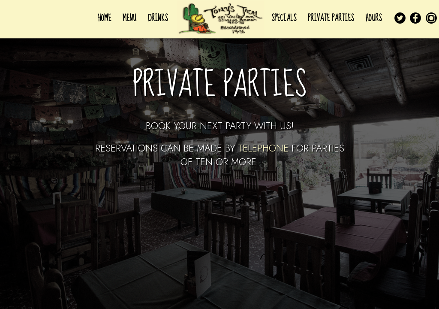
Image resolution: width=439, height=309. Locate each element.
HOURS (373, 18)
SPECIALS (284, 18)
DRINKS (158, 18)
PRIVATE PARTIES (332, 18)
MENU (130, 18)
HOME (105, 18)
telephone (263, 148)
